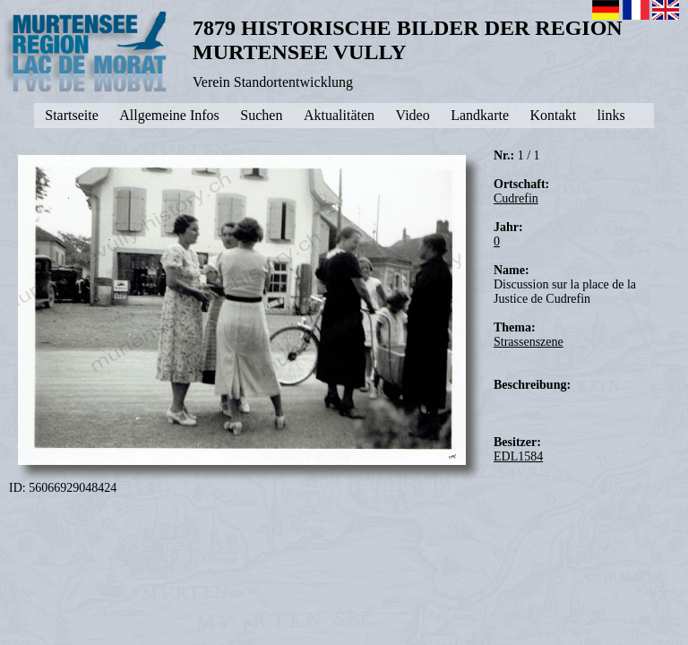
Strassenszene (528, 341)
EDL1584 (518, 456)
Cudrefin (516, 198)
